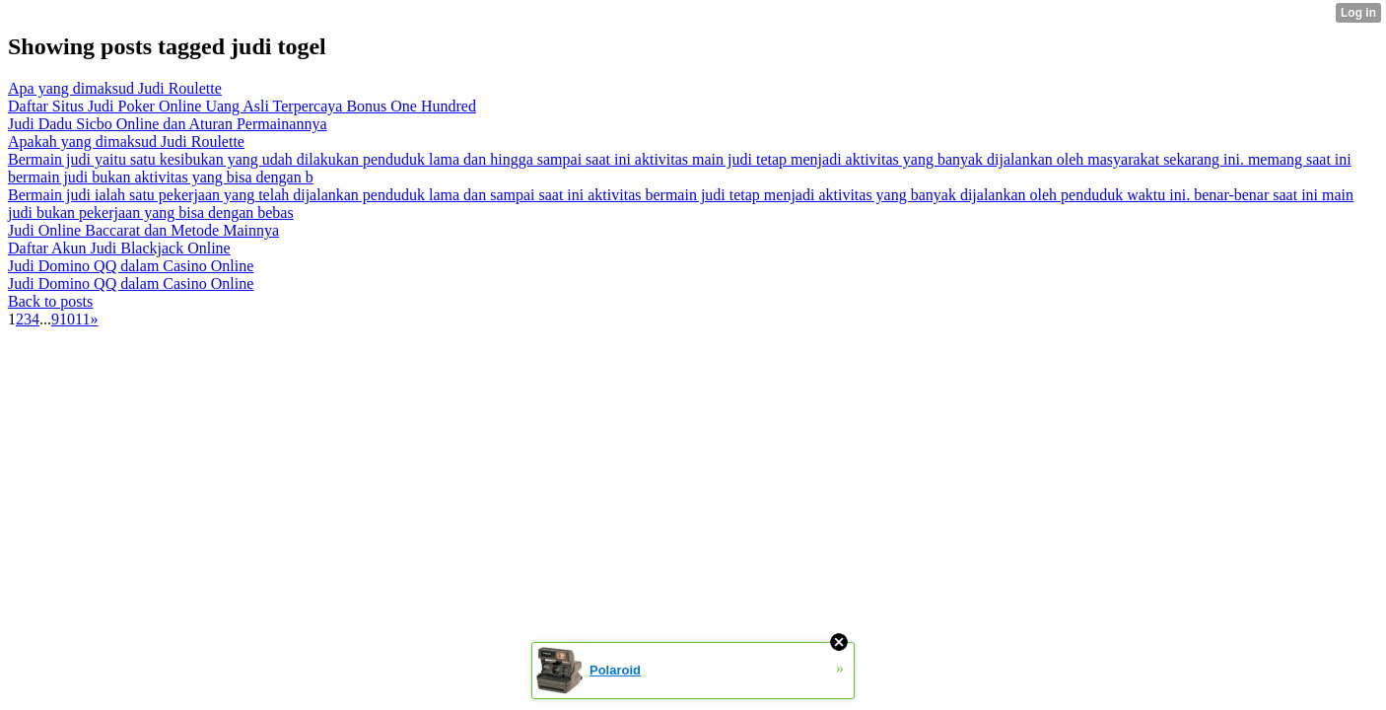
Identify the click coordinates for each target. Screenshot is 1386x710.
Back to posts (50, 301)
